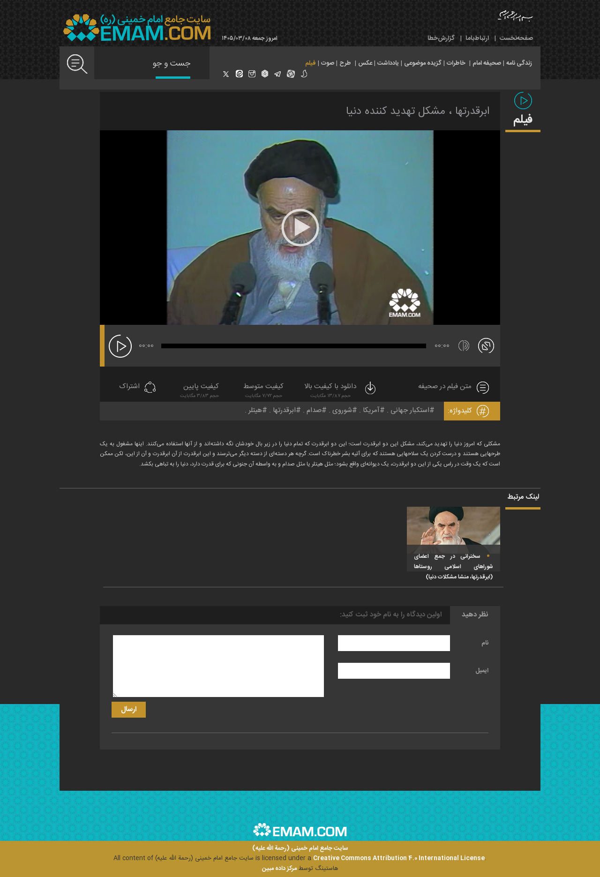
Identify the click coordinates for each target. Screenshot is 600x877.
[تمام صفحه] (486, 345)
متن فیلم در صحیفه (445, 387)
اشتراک (129, 387)
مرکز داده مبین (279, 868)
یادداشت (388, 63)
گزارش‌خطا (441, 38)
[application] (300, 227)
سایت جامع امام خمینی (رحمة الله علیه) (300, 849)
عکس (365, 63)
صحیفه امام (486, 63)
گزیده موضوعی (423, 63)
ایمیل (481, 671)
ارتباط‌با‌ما (477, 38)
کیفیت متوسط (263, 392)
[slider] (293, 346)
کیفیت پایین (199, 392)
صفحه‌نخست (516, 38)
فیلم (310, 63)
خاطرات (456, 63)
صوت (327, 63)
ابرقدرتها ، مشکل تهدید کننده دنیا (417, 111)
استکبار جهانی (409, 410)
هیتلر (255, 410)
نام (484, 643)
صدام (314, 410)
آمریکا (371, 410)
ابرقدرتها (284, 410)
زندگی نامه (519, 63)
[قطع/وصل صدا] (463, 345)
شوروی (342, 410)
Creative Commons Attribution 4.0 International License (399, 858)
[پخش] (120, 346)
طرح (345, 63)
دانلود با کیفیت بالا (340, 392)
